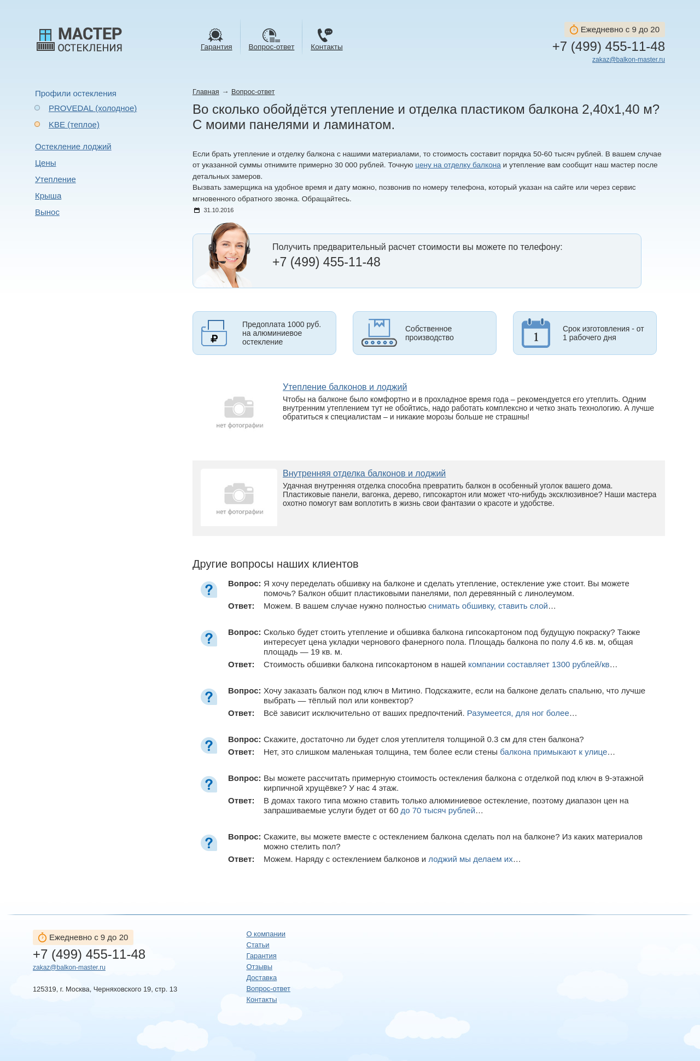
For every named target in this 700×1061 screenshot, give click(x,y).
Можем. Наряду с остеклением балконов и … (392, 859)
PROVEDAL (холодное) (93, 108)
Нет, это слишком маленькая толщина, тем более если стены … (439, 751)
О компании (265, 934)
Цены (45, 162)
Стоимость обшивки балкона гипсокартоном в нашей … (440, 664)
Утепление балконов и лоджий (345, 387)
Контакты (261, 999)
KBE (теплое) (74, 124)
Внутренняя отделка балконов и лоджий (364, 473)
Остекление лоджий (73, 146)
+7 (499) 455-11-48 (608, 46)
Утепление (55, 179)
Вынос (47, 212)
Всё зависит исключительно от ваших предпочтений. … (421, 713)
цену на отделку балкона (458, 165)
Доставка (261, 977)
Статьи (257, 945)
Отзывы (259, 967)
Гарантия (261, 956)
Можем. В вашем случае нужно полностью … (410, 605)
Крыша (48, 195)
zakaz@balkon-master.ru (628, 59)
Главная (205, 92)
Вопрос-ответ (253, 92)
